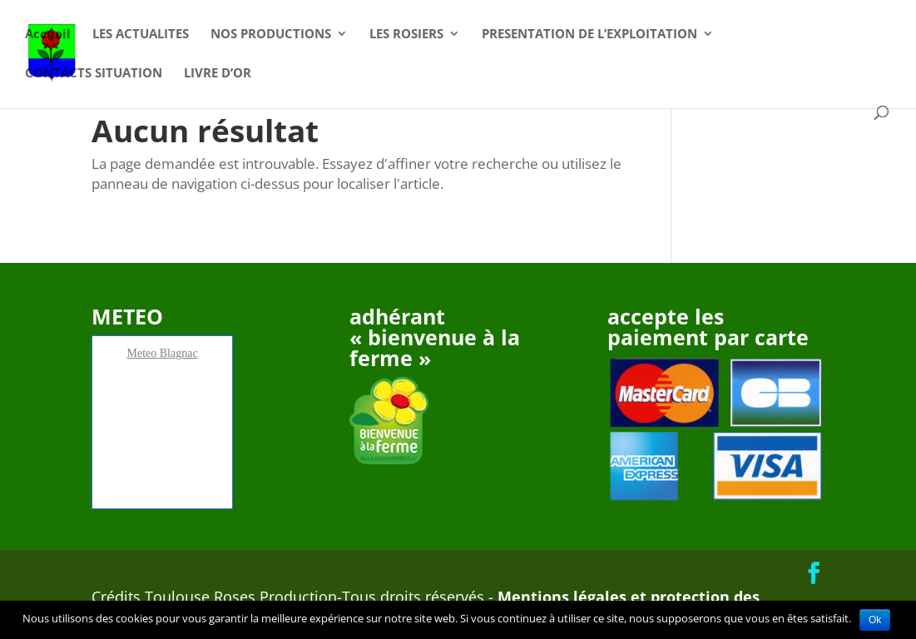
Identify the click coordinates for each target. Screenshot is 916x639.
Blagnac (179, 353)
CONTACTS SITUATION (93, 74)
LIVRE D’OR (217, 74)
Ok (875, 620)
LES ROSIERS (406, 34)
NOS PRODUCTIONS (270, 34)
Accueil (48, 34)
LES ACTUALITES (140, 34)
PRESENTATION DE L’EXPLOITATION (589, 34)
